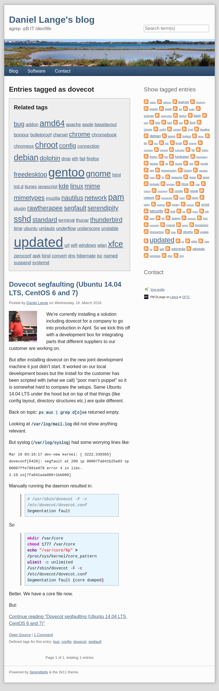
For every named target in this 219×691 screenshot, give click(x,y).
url (66, 245)
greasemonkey (169, 170)
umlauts (47, 228)
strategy (175, 218)
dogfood (187, 136)
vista (206, 241)
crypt (190, 129)
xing (181, 256)
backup (183, 115)
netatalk (194, 191)
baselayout (105, 124)
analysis (183, 102)
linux (76, 186)
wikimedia (178, 249)
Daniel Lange (37, 303)
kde (64, 186)
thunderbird (106, 219)
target (185, 225)
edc (167, 143)
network (96, 197)
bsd (181, 123)
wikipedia (199, 249)
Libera (174, 297)
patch (182, 198)
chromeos (24, 146)
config (67, 145)
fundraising (201, 157)
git (166, 163)
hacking (188, 170)
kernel (206, 177)
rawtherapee (45, 208)
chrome (79, 134)
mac (198, 184)
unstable (109, 228)
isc (100, 255)
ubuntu (31, 228)
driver (201, 136)
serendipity (102, 208)
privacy (175, 204)
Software (36, 71)
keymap (171, 184)
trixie (173, 232)
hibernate (86, 255)
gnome (98, 173)
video (194, 241)
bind (46, 255)
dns (71, 255)
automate (149, 115)
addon (32, 124)
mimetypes (29, 197)
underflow (66, 228)
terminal (66, 220)
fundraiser (182, 156)
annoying (200, 102)
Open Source (20, 634)
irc (163, 177)
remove (190, 205)
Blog (13, 71)
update (204, 231)
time (18, 228)
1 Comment (43, 634)
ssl (162, 218)
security (156, 211)
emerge (193, 143)
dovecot (80, 641)
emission (148, 150)
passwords (166, 198)
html (116, 175)
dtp (145, 143)
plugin (20, 208)
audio (192, 109)
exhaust (164, 150)
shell (172, 211)
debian (26, 157)
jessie (192, 177)
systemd (40, 262)
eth (75, 158)
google (204, 163)
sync (205, 218)
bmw (157, 122)
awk (36, 255)
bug (19, 124)
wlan (102, 245)
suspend (22, 262)
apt (180, 109)
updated (38, 242)
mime (92, 186)
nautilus (72, 197)
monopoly (163, 191)
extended (180, 150)
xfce (115, 244)
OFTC (186, 297)
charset (60, 134)
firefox (93, 158)
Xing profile (157, 289)
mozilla (53, 198)
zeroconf (22, 255)
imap (152, 177)
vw (151, 249)
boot (169, 122)
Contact (63, 71)
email (179, 143)
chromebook (103, 134)
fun (166, 156)
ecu (156, 143)
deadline (205, 129)
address (167, 102)
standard (44, 219)
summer (192, 218)
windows (87, 245)
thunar (82, 220)
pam (116, 197)
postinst (161, 205)
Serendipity (39, 671)
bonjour (21, 134)
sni (183, 211)
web (161, 249)
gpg (152, 170)
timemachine (157, 232)
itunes (31, 186)
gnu (191, 163)
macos (147, 191)
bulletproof (41, 134)
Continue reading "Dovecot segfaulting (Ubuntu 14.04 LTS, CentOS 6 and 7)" (68, 619)
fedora (205, 150)
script (205, 204)
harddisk (203, 170)
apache (73, 124)
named (111, 255)
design (171, 136)
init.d (18, 186)
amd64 (52, 123)
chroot (46, 144)
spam (195, 211)
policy (147, 204)
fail (82, 158)
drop (66, 158)
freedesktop (30, 174)
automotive (166, 116)
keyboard (154, 184)
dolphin (50, 158)
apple (87, 124)
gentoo (66, 172)
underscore (88, 228)
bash (197, 115)
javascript (48, 186)
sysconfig (154, 225)
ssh (207, 211)
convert (59, 255)
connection (88, 146)
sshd (22, 219)
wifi (74, 245)
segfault (75, 208)
